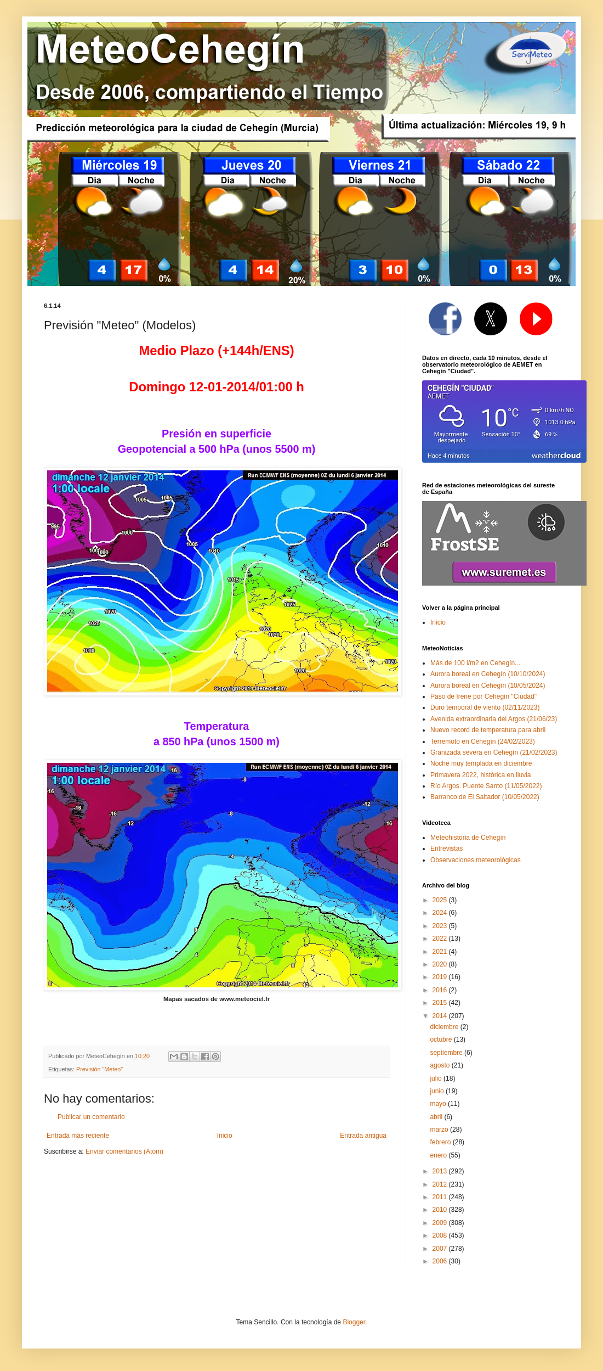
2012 (441, 1184)
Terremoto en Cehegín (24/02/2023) (482, 741)
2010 (441, 1209)
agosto (440, 1065)
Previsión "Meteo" (99, 1069)
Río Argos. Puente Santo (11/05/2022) (486, 786)
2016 (441, 990)
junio (438, 1091)
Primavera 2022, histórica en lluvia (480, 775)
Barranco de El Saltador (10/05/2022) (484, 797)
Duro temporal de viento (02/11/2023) (484, 707)
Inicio (224, 1135)
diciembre (445, 1027)
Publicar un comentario (91, 1117)
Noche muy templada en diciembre (481, 763)
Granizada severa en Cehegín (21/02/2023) (494, 752)
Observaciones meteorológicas (475, 860)
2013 (441, 1171)
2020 (441, 964)
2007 (441, 1248)
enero (439, 1155)
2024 (441, 913)
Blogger (354, 1322)
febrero (441, 1142)
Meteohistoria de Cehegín (467, 837)
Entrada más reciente (78, 1135)
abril (437, 1117)
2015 (441, 1003)
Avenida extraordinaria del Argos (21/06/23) (493, 719)
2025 (441, 900)
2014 (441, 1016)
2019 (441, 977)
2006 (441, 1261)
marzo (440, 1129)
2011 (441, 1197)
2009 (441, 1223)
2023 (441, 926)
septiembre (447, 1053)
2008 (441, 1235)
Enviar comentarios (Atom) (124, 1151)
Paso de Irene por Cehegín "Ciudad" (483, 696)
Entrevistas (446, 848)
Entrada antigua (363, 1135)
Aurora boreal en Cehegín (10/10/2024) (487, 674)
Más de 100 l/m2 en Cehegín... (475, 663)
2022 (441, 938)
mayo (439, 1104)
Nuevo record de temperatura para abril (487, 730)
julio (436, 1078)
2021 (441, 952)
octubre (441, 1039)
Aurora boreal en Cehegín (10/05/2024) (487, 685)
